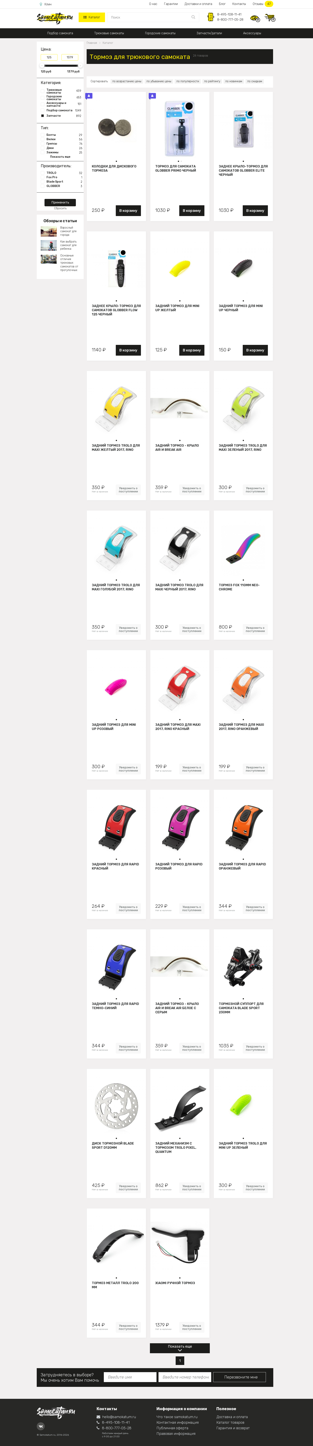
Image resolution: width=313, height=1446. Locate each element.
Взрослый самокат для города (68, 231)
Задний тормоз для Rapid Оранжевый (242, 866)
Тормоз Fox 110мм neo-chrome (239, 587)
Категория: (51, 82)
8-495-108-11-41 (229, 14)
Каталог (91, 17)
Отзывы (263, 4)
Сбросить (60, 208)
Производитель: (56, 166)
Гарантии (171, 4)
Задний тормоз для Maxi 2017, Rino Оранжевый (241, 727)
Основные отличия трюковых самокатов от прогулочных (69, 263)
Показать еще (180, 1346)
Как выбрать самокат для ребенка (68, 245)
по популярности (187, 81)
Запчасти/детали (209, 33)
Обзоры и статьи (60, 221)
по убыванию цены (159, 81)
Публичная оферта (172, 1428)
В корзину (128, 210)
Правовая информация (175, 1433)
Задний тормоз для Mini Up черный (241, 308)
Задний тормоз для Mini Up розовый (114, 727)
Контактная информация (177, 1422)
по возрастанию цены (126, 81)
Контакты (239, 4)
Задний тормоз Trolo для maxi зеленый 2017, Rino (243, 448)
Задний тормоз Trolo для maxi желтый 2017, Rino (116, 448)
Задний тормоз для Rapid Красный (115, 866)
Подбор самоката (60, 33)
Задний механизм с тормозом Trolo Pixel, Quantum (175, 1147)
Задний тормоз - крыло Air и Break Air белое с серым (177, 1008)
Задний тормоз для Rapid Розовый (178, 866)
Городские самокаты (160, 33)
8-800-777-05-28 (230, 20)
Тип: (45, 128)
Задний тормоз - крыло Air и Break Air (177, 448)
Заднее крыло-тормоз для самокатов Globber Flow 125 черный (116, 310)
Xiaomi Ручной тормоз (175, 1283)
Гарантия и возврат (233, 1428)
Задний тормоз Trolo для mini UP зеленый (243, 1146)
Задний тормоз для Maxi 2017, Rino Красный (178, 727)
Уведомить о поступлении (128, 490)
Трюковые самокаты (109, 33)
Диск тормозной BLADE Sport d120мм (113, 1146)
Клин (46, 4)
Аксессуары (252, 33)
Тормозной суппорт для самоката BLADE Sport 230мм (241, 1008)
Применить (60, 202)
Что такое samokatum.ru (176, 1417)
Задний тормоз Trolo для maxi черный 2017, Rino (179, 587)
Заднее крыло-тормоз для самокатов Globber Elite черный (243, 170)
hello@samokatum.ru (116, 1417)
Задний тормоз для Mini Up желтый (177, 308)
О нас (153, 4)
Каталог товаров (230, 1422)
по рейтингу (212, 81)
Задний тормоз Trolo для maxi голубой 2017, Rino (116, 587)
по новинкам (233, 81)
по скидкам (254, 81)
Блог (222, 4)
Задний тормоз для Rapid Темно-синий (115, 1006)
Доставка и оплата (232, 1417)
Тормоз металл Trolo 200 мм (115, 1285)
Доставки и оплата (198, 4)
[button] (116, 161)
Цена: (46, 49)
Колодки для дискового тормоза (114, 168)
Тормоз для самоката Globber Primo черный (175, 168)
